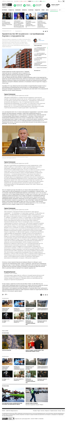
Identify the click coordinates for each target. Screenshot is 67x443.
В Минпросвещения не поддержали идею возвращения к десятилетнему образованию (40, 63)
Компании (18, 10)
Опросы (63, 410)
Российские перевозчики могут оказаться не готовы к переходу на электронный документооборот (41, 23)
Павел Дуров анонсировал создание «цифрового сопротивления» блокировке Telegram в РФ (30, 23)
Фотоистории (5, 333)
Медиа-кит (47, 410)
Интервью (4, 10)
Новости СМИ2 (5, 330)
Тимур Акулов (41, 40)
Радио (38, 410)
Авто (47, 10)
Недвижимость (54, 10)
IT (59, 10)
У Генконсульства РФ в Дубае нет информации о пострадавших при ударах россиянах (40, 49)
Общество (37, 10)
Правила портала (53, 410)
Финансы (24, 10)
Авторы (59, 410)
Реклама (35, 410)
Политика (30, 10)
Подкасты (11, 10)
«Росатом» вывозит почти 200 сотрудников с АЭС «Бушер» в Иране (40, 54)
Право (43, 10)
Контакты (42, 410)
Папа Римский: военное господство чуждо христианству (40, 59)
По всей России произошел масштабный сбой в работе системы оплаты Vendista (7, 23)
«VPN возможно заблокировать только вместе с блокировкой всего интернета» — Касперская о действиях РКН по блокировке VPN (19, 23)
